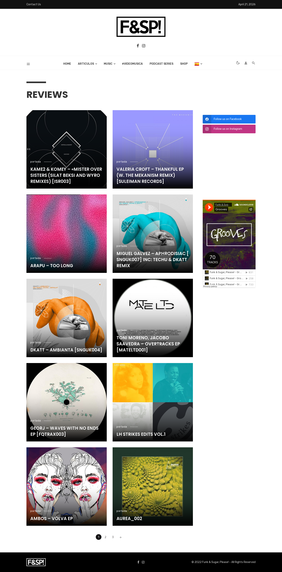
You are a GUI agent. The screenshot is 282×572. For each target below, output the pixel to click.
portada (35, 161)
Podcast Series (161, 63)
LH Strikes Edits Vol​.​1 (141, 434)
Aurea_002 (129, 519)
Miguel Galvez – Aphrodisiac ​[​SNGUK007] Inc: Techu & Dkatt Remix (153, 260)
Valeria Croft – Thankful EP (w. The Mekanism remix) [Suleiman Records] (150, 175)
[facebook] (229, 119)
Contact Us (33, 4)
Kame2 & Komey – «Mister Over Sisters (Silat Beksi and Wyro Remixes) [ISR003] (66, 175)
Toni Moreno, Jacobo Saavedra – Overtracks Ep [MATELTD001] (148, 344)
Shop (184, 63)
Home (67, 63)
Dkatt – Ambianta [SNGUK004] (66, 350)
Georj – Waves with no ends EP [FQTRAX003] (64, 431)
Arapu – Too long (51, 266)
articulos (86, 63)
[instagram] (229, 129)
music (108, 63)
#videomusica (132, 63)
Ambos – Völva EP (51, 519)
